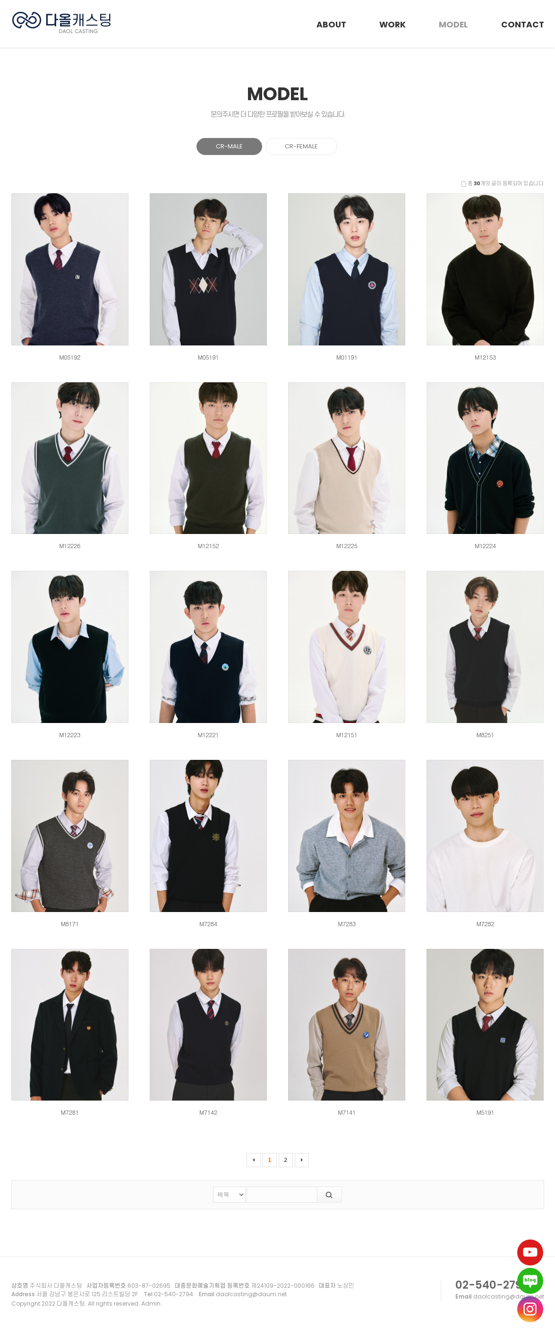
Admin (151, 1304)
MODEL (453, 24)
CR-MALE (229, 146)
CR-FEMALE (301, 146)
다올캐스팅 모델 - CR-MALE (61, 23)
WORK (392, 24)
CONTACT (522, 24)
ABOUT (331, 24)
